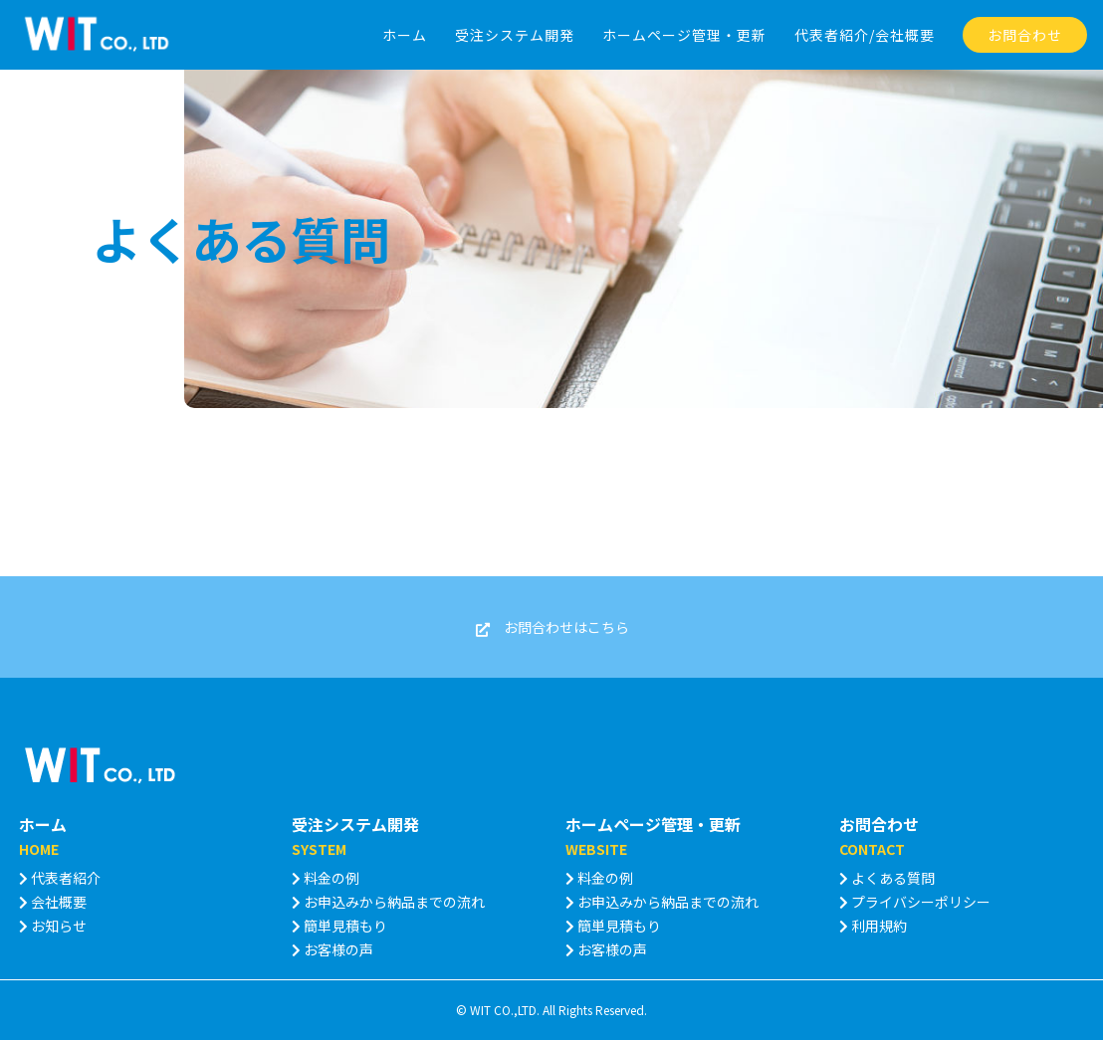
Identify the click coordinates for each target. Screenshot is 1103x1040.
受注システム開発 (355, 824)
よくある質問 (887, 878)
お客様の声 (332, 949)
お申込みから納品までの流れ (388, 902)
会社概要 (53, 902)
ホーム (43, 824)
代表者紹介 (60, 878)
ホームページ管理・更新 (653, 824)
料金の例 (325, 878)
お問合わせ (879, 824)
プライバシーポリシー (915, 902)
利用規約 (873, 926)
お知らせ (53, 926)
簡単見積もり (339, 926)
